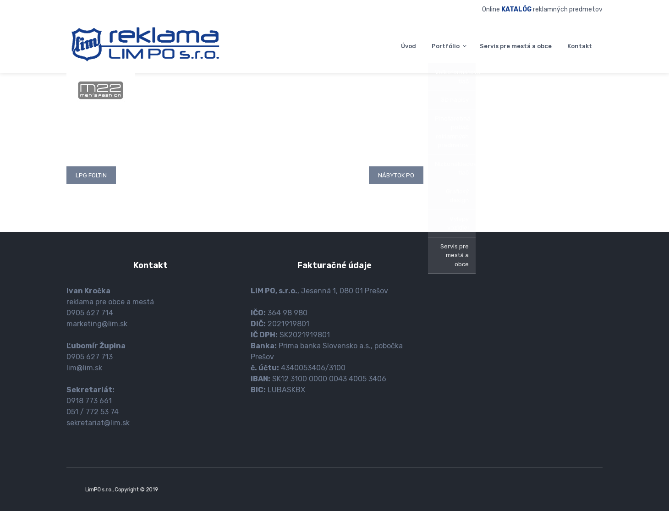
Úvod (408, 46)
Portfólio (446, 46)
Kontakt (579, 46)
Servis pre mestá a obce (516, 46)
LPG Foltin (91, 175)
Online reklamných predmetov (542, 9)
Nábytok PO (396, 175)
